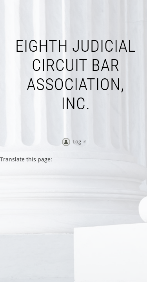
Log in (80, 141)
